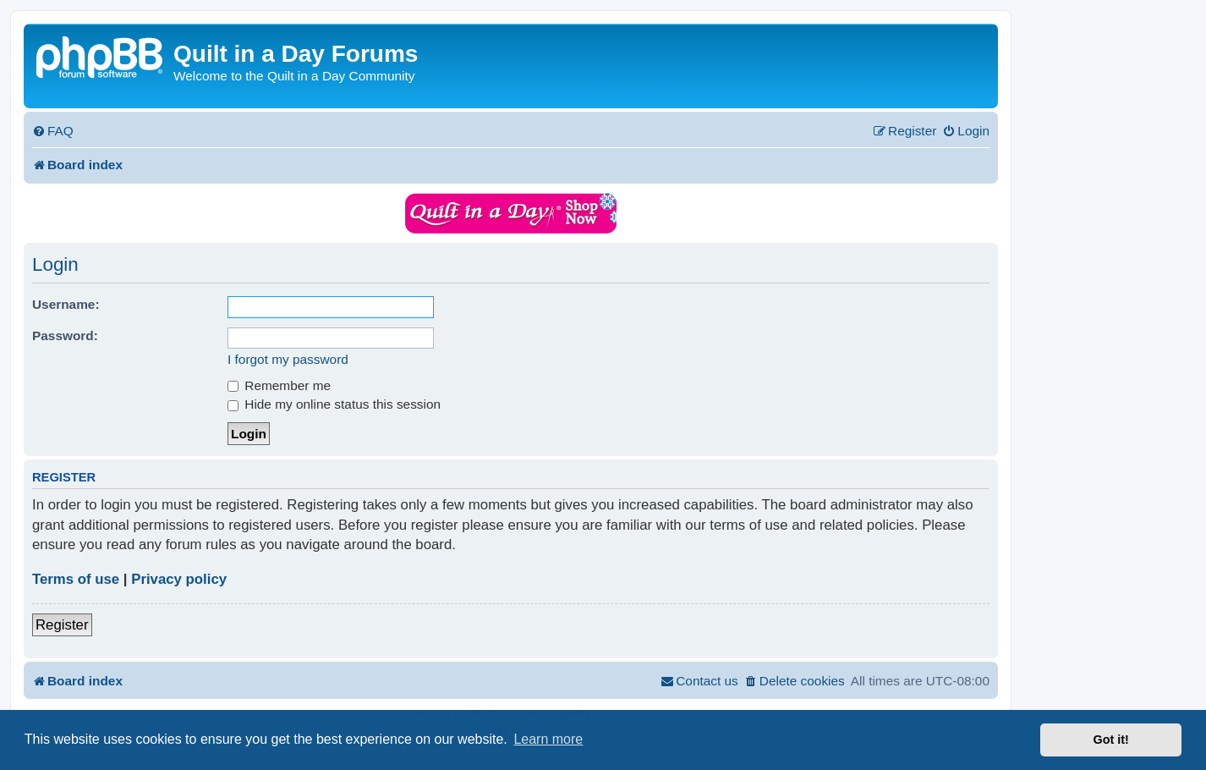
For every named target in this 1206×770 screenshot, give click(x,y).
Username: (66, 304)
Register (62, 625)
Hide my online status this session (334, 404)
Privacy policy (179, 579)
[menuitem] (53, 131)
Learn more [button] (548, 739)
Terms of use (75, 579)
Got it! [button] (1111, 739)
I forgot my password (287, 359)
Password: (65, 335)
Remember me (279, 385)
